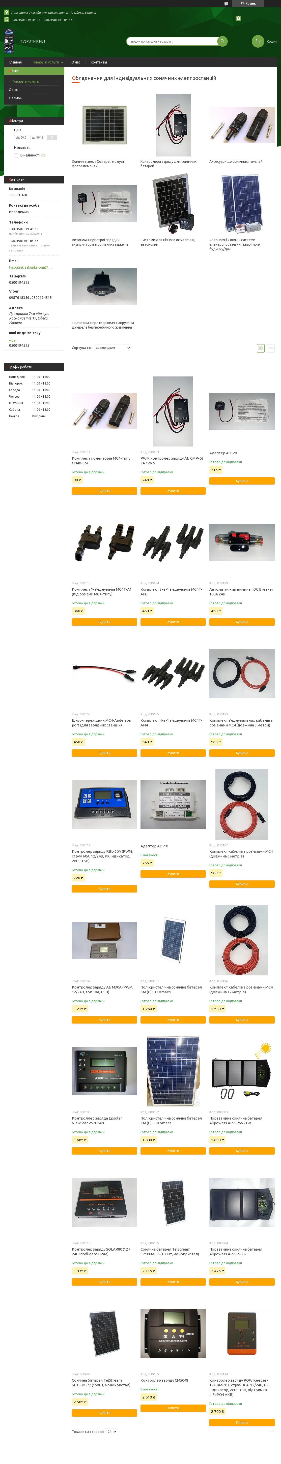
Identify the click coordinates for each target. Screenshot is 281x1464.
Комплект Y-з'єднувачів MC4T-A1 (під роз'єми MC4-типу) (102, 591)
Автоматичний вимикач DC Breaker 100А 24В (241, 591)
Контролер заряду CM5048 (164, 1380)
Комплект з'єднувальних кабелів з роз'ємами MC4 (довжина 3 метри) (241, 722)
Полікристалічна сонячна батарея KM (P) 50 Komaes (171, 1120)
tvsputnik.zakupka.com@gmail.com (31, 267)
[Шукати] (222, 41)
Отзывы (15, 98)
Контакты (99, 62)
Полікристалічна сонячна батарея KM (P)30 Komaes (171, 989)
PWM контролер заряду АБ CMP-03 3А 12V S (172, 460)
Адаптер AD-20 (223, 453)
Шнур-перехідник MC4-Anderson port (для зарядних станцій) (101, 722)
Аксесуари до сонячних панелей (236, 162)
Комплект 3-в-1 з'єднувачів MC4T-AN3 (171, 591)
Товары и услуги (45, 62)
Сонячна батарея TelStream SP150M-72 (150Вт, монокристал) (101, 1382)
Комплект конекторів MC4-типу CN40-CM (101, 460)
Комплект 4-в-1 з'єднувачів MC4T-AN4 (171, 722)
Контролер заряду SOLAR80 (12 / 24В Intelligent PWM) (101, 1251)
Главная (15, 62)
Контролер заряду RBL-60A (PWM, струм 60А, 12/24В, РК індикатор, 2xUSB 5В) (102, 856)
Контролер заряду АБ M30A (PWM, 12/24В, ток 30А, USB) (102, 989)
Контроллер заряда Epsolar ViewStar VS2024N (97, 1120)
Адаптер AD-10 (154, 846)
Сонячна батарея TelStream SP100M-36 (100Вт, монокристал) (169, 1251)
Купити (104, 491)
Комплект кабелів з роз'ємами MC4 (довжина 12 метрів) (241, 989)
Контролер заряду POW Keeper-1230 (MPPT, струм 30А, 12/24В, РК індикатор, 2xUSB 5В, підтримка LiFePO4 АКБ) (239, 1387)
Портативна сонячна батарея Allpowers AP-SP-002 (235, 1251)
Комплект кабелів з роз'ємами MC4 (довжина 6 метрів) (241, 853)
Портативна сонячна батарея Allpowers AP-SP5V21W (235, 1120)
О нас (75, 62)
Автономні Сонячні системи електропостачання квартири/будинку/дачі (234, 244)
